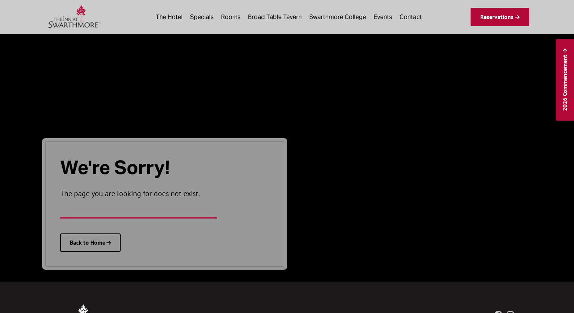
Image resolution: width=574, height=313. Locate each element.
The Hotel (169, 17)
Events (382, 17)
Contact (411, 17)
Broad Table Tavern (275, 17)
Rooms (231, 17)
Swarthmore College (337, 17)
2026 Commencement (564, 83)
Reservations (497, 17)
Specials (202, 17)
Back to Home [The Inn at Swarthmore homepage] (87, 242)
